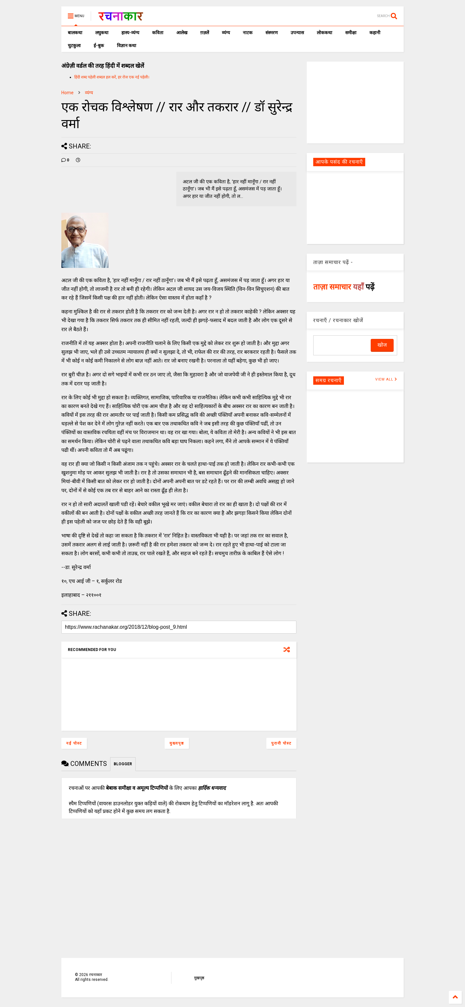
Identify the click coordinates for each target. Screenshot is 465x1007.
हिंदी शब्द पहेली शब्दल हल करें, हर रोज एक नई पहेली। (112, 77)
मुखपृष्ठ (199, 978)
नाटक (248, 32)
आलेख (181, 32)
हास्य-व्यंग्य (130, 32)
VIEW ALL (386, 379)
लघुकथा (101, 32)
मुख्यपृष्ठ (177, 743)
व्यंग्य (226, 32)
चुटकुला (74, 45)
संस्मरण (271, 32)
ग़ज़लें (204, 32)
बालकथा (75, 32)
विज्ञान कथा (126, 45)
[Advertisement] (355, 102)
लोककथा (324, 32)
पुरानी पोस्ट (281, 743)
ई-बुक (99, 45)
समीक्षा (350, 32)
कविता (157, 32)
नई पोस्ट (74, 743)
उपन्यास (297, 32)
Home (67, 92)
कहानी (374, 32)
